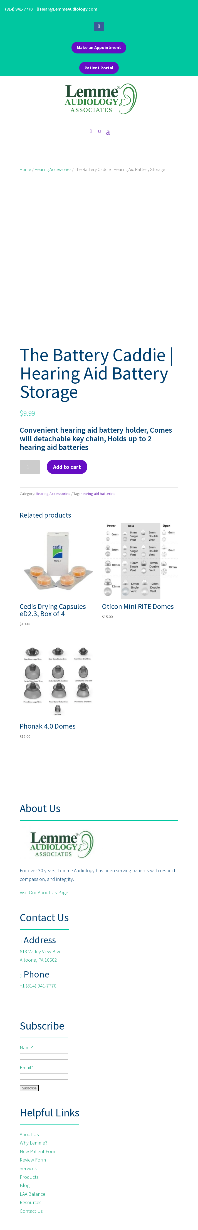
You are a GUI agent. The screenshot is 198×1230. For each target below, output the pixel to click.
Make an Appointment (99, 47)
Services (28, 1168)
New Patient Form (38, 1151)
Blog (24, 1185)
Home (25, 169)
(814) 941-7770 (19, 9)
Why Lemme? (33, 1143)
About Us (30, 1134)
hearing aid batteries (98, 493)
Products (29, 1177)
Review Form (33, 1160)
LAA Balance (32, 1194)
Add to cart (67, 466)
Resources (30, 1202)
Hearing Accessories (52, 169)
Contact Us (31, 1211)
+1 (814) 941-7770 (38, 985)
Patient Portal (99, 67)
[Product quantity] (30, 467)
